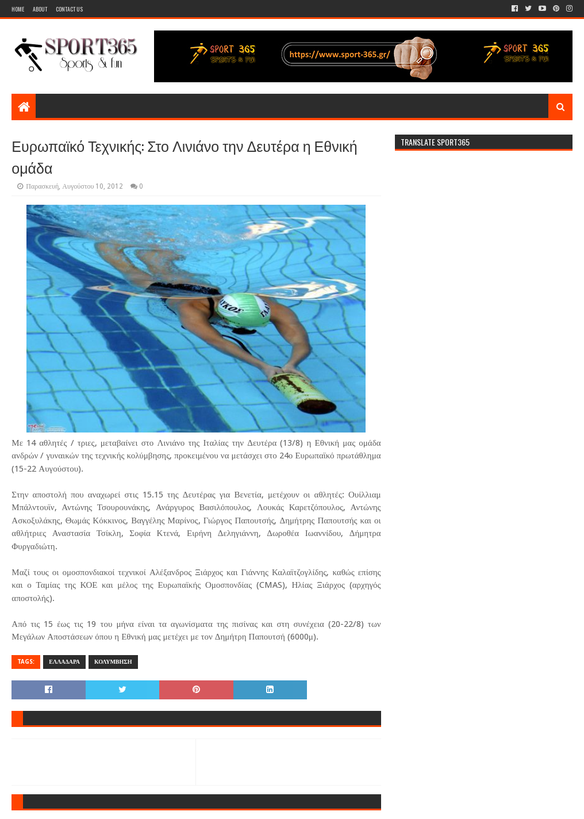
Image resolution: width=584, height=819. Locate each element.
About (40, 9)
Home (17, 9)
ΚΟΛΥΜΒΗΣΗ (113, 662)
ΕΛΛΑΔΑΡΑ (64, 662)
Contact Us (69, 9)
